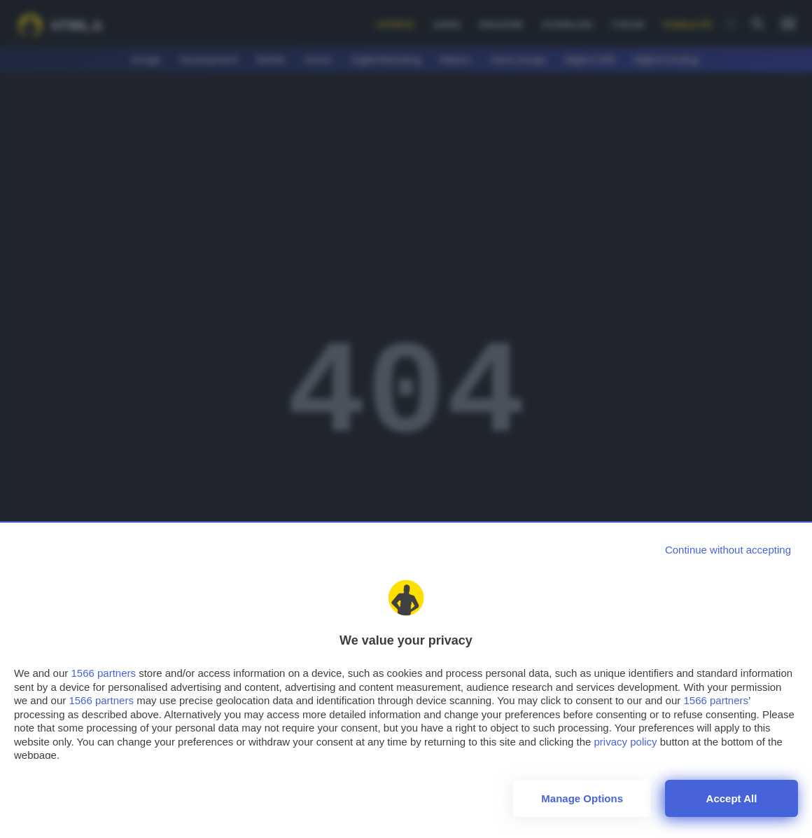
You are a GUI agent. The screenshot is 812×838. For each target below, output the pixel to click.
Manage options (582, 798)
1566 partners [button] (103, 673)
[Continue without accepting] (728, 550)
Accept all (731, 798)
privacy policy (625, 742)
